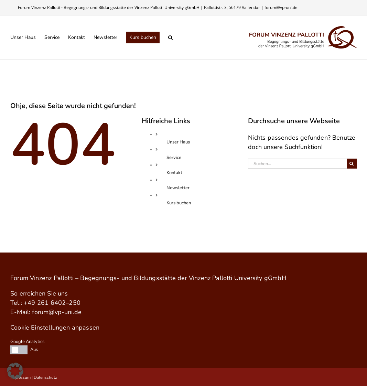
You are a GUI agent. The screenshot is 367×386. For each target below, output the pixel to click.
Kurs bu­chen (178, 203)
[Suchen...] (297, 164)
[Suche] (352, 164)
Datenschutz (45, 377)
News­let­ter (178, 188)
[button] (170, 37)
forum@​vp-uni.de (57, 312)
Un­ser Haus (178, 142)
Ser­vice (173, 157)
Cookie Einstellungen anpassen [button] (54, 327)
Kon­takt (174, 173)
